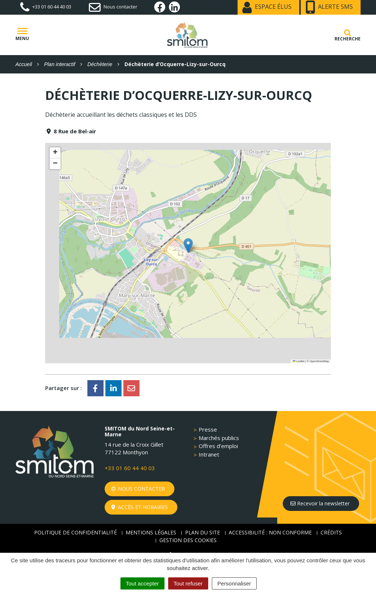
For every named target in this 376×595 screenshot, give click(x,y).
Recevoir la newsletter (320, 503)
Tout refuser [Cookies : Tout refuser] (188, 583)
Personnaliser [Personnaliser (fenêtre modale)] (234, 583)
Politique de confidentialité (75, 532)
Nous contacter (138, 488)
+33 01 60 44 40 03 (130, 468)
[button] (188, 245)
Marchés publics (219, 437)
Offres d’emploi (218, 446)
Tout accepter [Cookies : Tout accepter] (142, 583)
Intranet (209, 454)
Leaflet (298, 361)
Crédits (331, 532)
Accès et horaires (139, 507)
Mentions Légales (151, 532)
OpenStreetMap (319, 361)
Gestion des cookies (188, 540)
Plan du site (202, 532)
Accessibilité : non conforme (270, 532)
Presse (208, 429)
